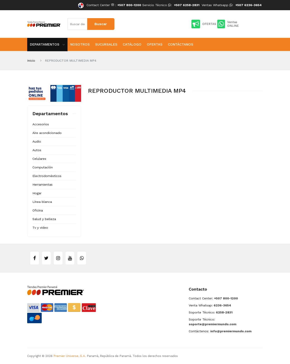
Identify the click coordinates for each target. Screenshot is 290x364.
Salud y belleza (44, 219)
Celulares (39, 158)
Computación (42, 167)
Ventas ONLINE (228, 24)
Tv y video (40, 227)
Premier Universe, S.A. (69, 356)
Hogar (36, 193)
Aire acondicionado (47, 133)
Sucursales (106, 44)
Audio (36, 141)
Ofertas (154, 44)
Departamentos (47, 44)
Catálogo (132, 44)
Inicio (31, 60)
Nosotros (80, 44)
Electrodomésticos (46, 176)
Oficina (37, 210)
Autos (36, 150)
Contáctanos (180, 44)
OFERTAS (203, 24)
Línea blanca (42, 202)
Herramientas (42, 184)
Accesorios (40, 124)
